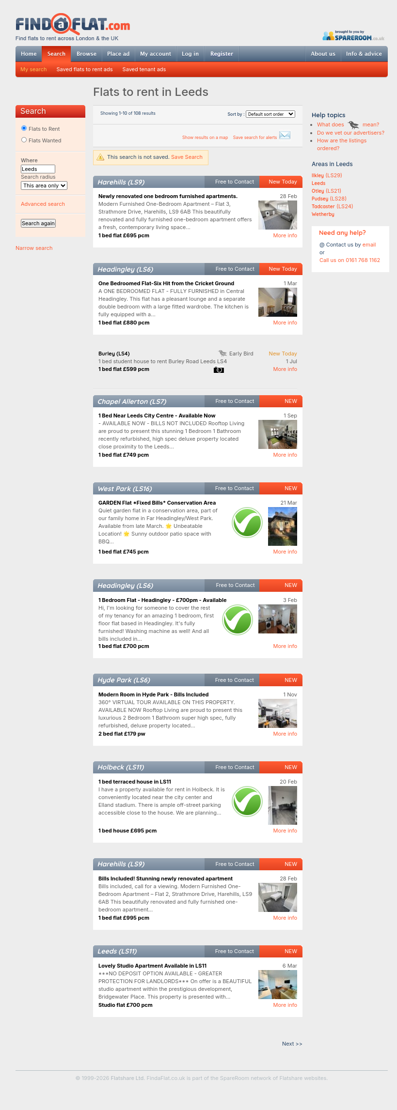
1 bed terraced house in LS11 (134, 781)
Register (221, 54)
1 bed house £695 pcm (127, 830)
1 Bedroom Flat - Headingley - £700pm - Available (162, 600)
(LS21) (326, 190)
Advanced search (43, 203)
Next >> (292, 1043)
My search (33, 69)
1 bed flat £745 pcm (123, 551)
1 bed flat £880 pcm (124, 322)
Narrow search (34, 248)
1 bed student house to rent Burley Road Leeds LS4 (162, 361)
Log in (190, 54)
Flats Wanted (41, 140)
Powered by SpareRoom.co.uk (353, 35)
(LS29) (327, 175)
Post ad (118, 54)
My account (155, 54)
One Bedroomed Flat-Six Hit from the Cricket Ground (166, 283)
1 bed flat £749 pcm (123, 454)
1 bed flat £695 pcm (123, 235)
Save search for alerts (262, 137)
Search (56, 54)
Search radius (38, 176)
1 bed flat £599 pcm (123, 369)
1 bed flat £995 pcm (123, 917)
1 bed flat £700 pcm (123, 646)
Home (29, 54)
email (369, 244)
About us (323, 54)
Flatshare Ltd (127, 1078)
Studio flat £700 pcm (125, 1005)
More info (285, 235)
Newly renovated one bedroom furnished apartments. (168, 196)
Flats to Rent (40, 128)
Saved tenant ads (144, 69)
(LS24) (332, 206)
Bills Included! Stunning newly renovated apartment (165, 878)
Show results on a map (205, 137)
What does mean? (348, 124)
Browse (86, 54)
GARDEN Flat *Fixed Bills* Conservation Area (157, 502)
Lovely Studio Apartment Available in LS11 (152, 965)
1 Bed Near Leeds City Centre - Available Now (157, 415)
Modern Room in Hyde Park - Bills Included (153, 694)
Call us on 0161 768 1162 (349, 260)
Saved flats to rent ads (85, 69)
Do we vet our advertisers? (350, 132)
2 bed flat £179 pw (121, 733)
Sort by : (261, 114)
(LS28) (329, 198)
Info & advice (364, 54)
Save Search (187, 157)
